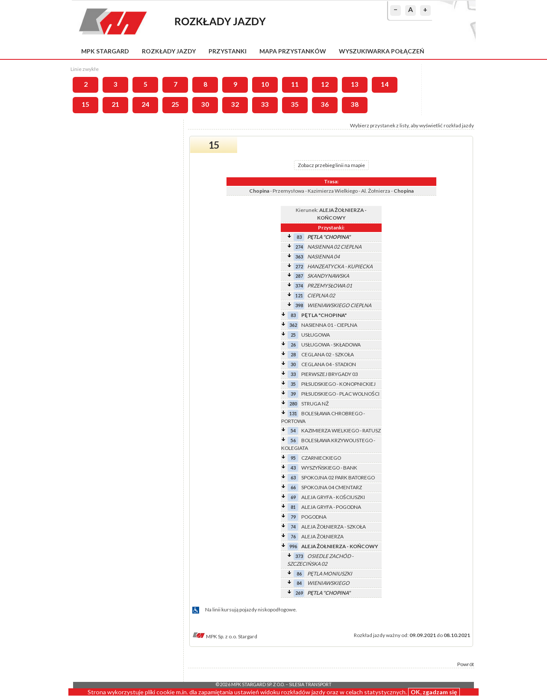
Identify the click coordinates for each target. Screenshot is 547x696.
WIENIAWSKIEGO (328, 583)
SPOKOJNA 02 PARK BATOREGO (338, 477)
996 (293, 546)
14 (384, 84)
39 (293, 393)
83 (299, 237)
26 (293, 344)
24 (145, 104)
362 (293, 325)
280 (293, 403)
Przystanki (228, 51)
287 (299, 276)
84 (299, 583)
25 (175, 104)
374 (299, 285)
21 (115, 104)
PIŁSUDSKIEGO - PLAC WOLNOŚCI (340, 394)
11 (295, 84)
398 (299, 305)
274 (299, 247)
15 (85, 104)
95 (293, 458)
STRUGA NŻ (315, 403)
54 (293, 430)
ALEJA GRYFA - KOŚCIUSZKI (333, 497)
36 (325, 104)
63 (293, 477)
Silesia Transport (310, 684)
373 (299, 556)
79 (293, 517)
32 (235, 104)
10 (265, 84)
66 (293, 487)
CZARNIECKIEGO (321, 458)
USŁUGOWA (315, 335)
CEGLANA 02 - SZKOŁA (327, 354)
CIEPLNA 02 (321, 295)
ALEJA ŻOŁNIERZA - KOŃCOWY (339, 546)
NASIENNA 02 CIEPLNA (334, 247)
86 (299, 573)
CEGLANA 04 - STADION (328, 364)
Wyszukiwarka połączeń (381, 51)
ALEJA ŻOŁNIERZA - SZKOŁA (333, 526)
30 (205, 104)
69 (293, 497)
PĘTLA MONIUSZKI (329, 573)
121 (299, 295)
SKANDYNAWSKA (328, 276)
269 (299, 593)
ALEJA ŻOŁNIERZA (322, 536)
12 (325, 84)
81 (293, 507)
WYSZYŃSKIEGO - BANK (329, 467)
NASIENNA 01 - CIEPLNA (329, 325)
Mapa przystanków (292, 51)
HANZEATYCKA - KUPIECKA (340, 266)
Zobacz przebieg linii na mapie (331, 165)
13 (355, 84)
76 (293, 536)
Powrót (465, 664)
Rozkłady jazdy (169, 51)
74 (293, 526)
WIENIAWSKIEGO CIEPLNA (339, 305)
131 (293, 413)
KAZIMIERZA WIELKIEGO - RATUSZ (341, 430)
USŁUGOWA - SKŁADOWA (331, 344)
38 (355, 104)
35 (295, 104)
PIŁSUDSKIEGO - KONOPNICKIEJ (338, 384)
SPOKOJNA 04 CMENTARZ (331, 487)
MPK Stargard (105, 51)
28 (293, 354)
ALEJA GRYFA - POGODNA (331, 507)
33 (265, 104)
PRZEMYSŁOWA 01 (329, 285)
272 (299, 266)
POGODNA (313, 517)
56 (293, 440)
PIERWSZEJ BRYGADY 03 (329, 374)
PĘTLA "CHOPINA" (328, 237)
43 (293, 467)
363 (299, 256)
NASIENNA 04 (323, 256)
